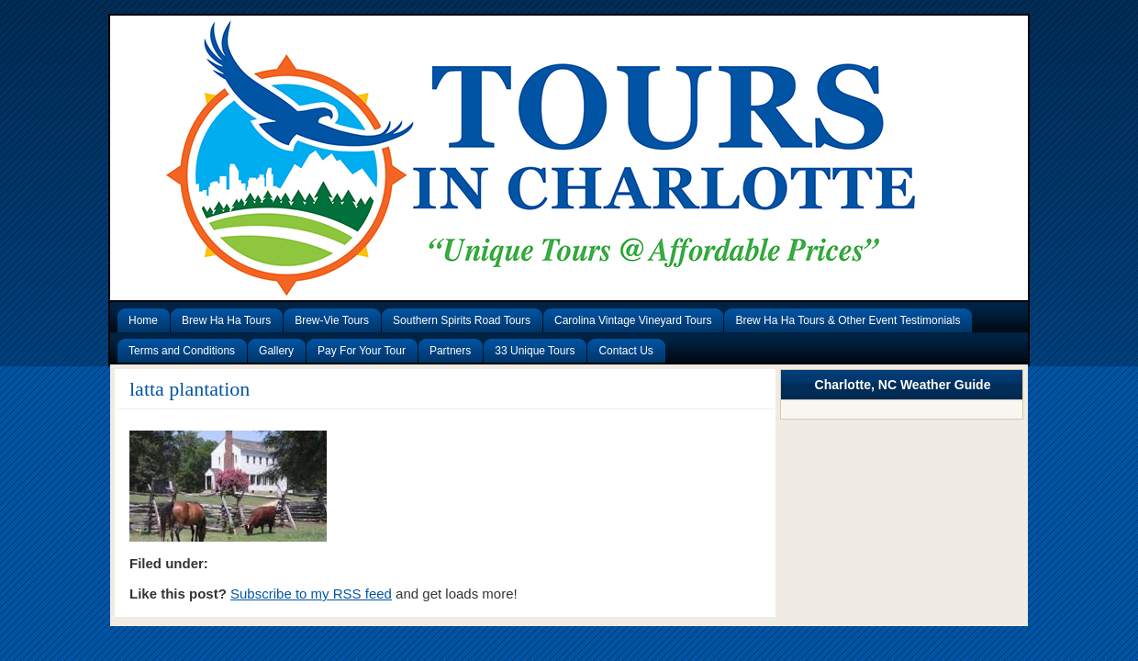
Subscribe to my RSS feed (311, 593)
